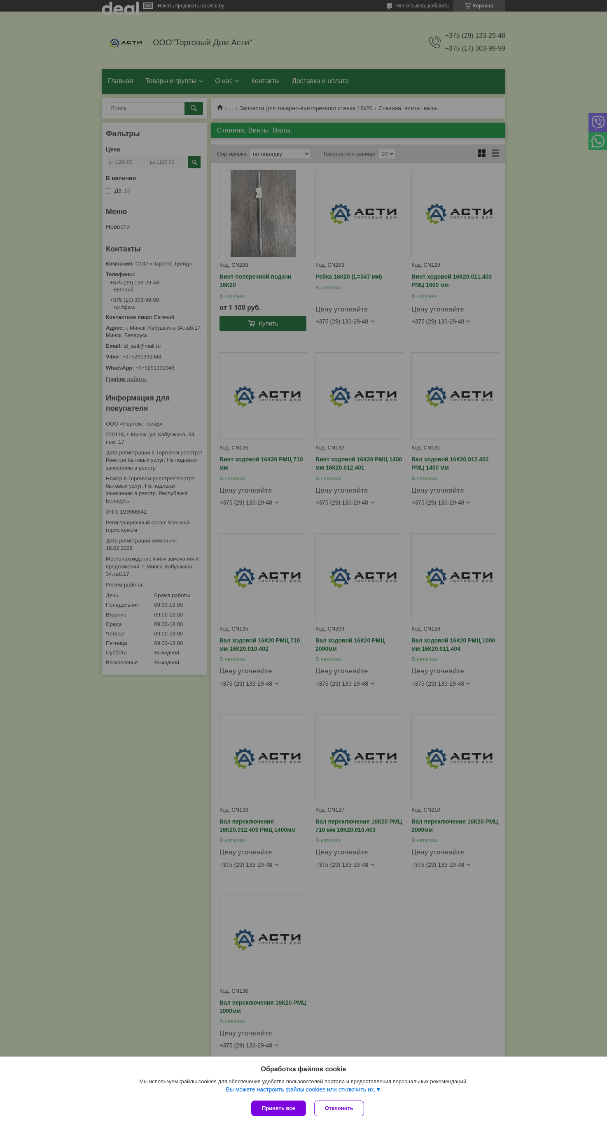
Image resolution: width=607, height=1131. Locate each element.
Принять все (278, 1108)
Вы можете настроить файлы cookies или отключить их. (300, 1089)
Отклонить (339, 1108)
